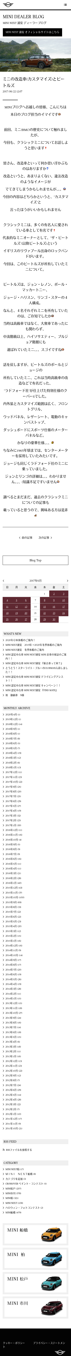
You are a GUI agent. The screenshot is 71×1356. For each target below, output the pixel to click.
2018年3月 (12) (13, 758)
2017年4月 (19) (13, 810)
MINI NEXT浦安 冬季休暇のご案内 (24, 650)
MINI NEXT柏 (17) (14, 1169)
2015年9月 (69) (13, 902)
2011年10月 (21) (13, 1128)
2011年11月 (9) (13, 1123)
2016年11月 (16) (13, 835)
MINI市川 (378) (13, 1193)
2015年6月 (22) (13, 917)
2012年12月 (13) (13, 1061)
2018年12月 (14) (13, 724)
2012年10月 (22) (13, 1071)
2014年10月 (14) (14, 955)
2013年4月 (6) (12, 1042)
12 (16, 606)
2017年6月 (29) (13, 801)
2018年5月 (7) (12, 748)
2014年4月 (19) (13, 984)
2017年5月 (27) (13, 806)
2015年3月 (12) (13, 931)
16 (54, 606)
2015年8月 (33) (13, 907)
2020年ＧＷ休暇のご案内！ (20, 640)
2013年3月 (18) (13, 1046)
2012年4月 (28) (13, 1099)
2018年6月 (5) (12, 743)
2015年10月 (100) (14, 897)
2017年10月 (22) (13, 782)
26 (16, 619)
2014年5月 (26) (13, 979)
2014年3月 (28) (13, 989)
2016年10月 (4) (13, 839)
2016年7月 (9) (12, 854)
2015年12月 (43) (13, 887)
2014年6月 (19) (13, 974)
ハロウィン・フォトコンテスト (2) (24, 1208)
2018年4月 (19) (13, 753)
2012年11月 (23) (13, 1066)
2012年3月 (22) (13, 1104)
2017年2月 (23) (13, 820)
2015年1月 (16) (13, 941)
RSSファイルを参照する (19, 1150)
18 (7, 613)
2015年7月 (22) (13, 912)
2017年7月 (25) (13, 796)
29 (44, 619)
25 (7, 619)
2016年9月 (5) (12, 844)
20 (26, 613)
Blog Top (35, 560)
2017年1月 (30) (13, 825)
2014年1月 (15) (13, 998)
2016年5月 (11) (13, 864)
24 (63, 613)
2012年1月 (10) (13, 1114)
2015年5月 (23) (13, 921)
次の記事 (44, 537)
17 (63, 606)
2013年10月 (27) (13, 1013)
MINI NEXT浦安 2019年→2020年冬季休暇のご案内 (33, 645)
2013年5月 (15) (13, 1037)
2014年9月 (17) (13, 960)
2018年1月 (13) (13, 767)
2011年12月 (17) (13, 1119)
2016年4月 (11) (13, 868)
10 (63, 600)
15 (44, 606)
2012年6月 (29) (13, 1090)
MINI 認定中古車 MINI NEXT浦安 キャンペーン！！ (33, 685)
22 (44, 613)
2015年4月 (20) (13, 926)
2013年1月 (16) (13, 1056)
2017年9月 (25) (13, 787)
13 (26, 606)
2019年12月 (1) (13, 719)
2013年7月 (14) (13, 1027)
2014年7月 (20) (13, 969)
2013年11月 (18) (13, 1008)
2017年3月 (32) (13, 815)
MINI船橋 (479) (13, 1212)
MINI (8, 4)
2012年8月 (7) (12, 1080)
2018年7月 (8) (12, 738)
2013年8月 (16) (13, 1022)
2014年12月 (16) (13, 945)
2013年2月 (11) (13, 1051)
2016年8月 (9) (12, 849)
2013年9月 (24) (13, 1018)
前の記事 (27, 537)
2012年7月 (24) (13, 1085)
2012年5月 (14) (13, 1095)
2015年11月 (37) (13, 892)
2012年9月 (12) (13, 1075)
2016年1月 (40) (13, 883)
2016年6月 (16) (13, 859)
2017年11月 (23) (13, 777)
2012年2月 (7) (12, 1109)
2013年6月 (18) (13, 1032)
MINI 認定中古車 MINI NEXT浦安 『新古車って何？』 (34, 663)
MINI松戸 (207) (13, 1188)
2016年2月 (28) (13, 878)
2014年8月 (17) (13, 965)
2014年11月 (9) (13, 950)
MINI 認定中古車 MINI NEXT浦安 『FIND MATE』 (31, 690)
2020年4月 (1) (12, 714)
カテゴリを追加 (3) (15, 1179)
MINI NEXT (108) (14, 1203)
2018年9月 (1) (12, 729)
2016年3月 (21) (13, 873)
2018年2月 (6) (12, 762)
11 (7, 606)
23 (54, 613)
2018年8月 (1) (12, 733)
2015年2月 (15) (13, 936)
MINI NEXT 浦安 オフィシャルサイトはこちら (32, 32)
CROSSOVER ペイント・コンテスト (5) (26, 1183)
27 (26, 619)
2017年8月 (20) (13, 791)
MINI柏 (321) (12, 1198)
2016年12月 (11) (13, 830)
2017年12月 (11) (13, 772)
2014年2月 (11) (13, 994)
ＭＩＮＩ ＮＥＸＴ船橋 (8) (20, 1174)
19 (16, 613)
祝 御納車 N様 (14, 695)
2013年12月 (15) (13, 1003)
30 (54, 619)
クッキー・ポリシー (14, 1343)
